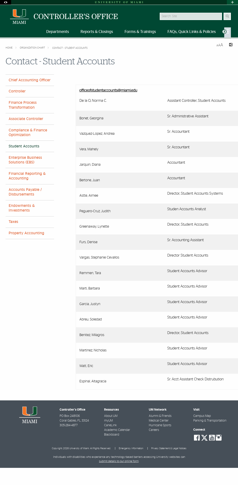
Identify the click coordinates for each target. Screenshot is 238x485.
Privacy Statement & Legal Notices (168, 448)
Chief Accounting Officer (29, 80)
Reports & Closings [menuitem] (97, 32)
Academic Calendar (117, 430)
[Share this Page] (229, 45)
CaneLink (110, 425)
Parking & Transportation (209, 420)
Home (9, 48)
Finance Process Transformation (23, 105)
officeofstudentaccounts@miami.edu (108, 90)
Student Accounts (24, 146)
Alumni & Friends (160, 416)
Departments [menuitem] (57, 32)
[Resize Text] (219, 45)
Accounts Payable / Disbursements (25, 192)
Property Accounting (26, 233)
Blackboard (111, 434)
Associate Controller (26, 119)
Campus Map (202, 416)
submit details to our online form (119, 461)
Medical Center (159, 420)
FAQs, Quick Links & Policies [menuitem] (191, 32)
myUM (108, 420)
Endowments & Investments (22, 208)
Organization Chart (33, 48)
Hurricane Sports (160, 425)
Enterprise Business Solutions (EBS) (25, 160)
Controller (17, 91)
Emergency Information (131, 448)
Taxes (13, 222)
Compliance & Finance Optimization (28, 132)
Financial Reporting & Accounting (27, 176)
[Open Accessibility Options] (5, 2)
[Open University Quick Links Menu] (232, 2)
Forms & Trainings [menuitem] (140, 32)
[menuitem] (227, 32)
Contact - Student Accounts (70, 48)
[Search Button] (227, 16)
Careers (154, 430)
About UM (110, 416)
